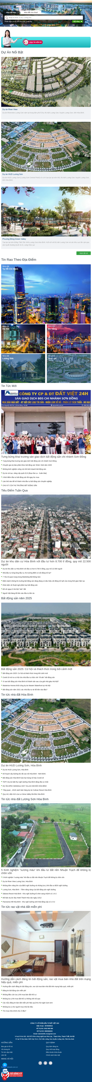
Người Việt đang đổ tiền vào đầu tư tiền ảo (18, 593)
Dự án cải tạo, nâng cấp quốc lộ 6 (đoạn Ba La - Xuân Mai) (25, 473)
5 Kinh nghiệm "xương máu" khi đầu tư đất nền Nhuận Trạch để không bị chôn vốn (46, 871)
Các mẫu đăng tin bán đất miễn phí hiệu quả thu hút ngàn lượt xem (28, 1003)
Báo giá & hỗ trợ (7, 1046)
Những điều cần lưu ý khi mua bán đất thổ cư (19, 995)
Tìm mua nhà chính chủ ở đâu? (14, 1011)
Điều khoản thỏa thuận (54, 1052)
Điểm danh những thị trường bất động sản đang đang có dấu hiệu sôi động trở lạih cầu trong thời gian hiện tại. (44, 581)
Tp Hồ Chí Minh (10, 269)
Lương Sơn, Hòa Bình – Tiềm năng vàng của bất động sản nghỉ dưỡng (29, 890)
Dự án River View (9, 109)
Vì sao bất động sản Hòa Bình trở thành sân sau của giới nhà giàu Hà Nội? (31, 681)
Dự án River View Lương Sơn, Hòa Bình (18, 881)
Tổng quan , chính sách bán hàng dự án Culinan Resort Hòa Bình (27, 790)
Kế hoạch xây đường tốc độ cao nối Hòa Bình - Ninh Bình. (24, 774)
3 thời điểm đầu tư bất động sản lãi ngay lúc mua (21, 477)
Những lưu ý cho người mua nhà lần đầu (18, 1007)
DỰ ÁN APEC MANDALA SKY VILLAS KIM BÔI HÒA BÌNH (25, 786)
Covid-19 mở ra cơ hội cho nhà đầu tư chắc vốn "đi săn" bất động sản (29, 677)
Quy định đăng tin (52, 1046)
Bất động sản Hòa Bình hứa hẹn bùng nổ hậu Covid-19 (23, 778)
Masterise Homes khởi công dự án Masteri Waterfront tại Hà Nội (26, 685)
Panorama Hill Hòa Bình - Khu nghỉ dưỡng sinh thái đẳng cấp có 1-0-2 (29, 902)
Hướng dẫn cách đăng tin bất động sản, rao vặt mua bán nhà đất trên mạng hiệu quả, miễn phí (46, 981)
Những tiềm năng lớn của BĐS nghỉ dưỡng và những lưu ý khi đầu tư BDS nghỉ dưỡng (35, 885)
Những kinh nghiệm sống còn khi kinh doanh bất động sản (24, 469)
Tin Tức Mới (9, 385)
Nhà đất (5, 266)
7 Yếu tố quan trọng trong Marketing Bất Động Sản (21, 577)
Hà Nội (5, 329)
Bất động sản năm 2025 (16, 598)
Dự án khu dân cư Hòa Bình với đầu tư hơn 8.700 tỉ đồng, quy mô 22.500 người (46, 563)
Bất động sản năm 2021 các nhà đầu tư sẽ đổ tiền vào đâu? (25, 690)
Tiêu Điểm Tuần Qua (14, 490)
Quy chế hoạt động (52, 1049)
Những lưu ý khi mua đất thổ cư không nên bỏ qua (21, 999)
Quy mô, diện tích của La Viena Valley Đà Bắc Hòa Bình (24, 794)
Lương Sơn (8, 358)
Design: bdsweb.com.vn (9, 1067)
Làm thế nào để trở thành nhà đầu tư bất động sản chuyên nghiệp (27, 481)
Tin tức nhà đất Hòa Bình (17, 694)
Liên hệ (3, 1055)
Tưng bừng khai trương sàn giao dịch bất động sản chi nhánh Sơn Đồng (43, 456)
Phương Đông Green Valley (14, 239)
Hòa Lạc (52, 358)
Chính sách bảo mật (53, 1055)
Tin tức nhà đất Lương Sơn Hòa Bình (25, 799)
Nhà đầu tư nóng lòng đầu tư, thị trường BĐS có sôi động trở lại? (27, 573)
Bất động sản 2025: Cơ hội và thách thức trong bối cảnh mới (36, 669)
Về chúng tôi (5, 1049)
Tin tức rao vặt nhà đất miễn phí (21, 906)
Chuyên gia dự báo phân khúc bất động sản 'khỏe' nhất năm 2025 (27, 465)
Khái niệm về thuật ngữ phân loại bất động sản (20, 585)
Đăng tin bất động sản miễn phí (14, 990)
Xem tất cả (84, 253)
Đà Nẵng (52, 329)
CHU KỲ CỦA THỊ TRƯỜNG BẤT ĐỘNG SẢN (20, 485)
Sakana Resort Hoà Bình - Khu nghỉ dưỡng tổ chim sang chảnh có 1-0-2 (30, 894)
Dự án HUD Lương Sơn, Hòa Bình (21, 765)
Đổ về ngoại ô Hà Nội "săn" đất (14, 589)
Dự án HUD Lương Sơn (12, 174)
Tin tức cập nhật (6, 1052)
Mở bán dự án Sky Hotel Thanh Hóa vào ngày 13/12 (22, 898)
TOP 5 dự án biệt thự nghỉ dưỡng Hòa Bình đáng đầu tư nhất (25, 782)
